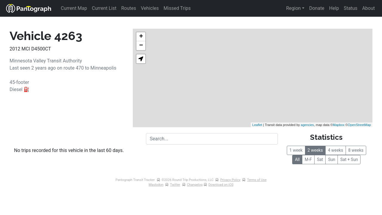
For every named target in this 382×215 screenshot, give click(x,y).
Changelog (194, 185)
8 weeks (355, 150)
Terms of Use (257, 180)
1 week (296, 150)
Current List (104, 8)
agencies (307, 125)
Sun (331, 159)
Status (351, 8)
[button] (140, 58)
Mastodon (156, 185)
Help (334, 8)
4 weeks (335, 150)
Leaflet (257, 125)
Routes (128, 8)
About (368, 8)
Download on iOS (220, 185)
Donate (316, 8)
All (297, 159)
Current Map (74, 8)
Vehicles (150, 8)
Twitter (175, 185)
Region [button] (293, 8)
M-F (308, 159)
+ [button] (141, 36)
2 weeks (315, 150)
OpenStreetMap (359, 125)
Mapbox (338, 125)
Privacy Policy (230, 180)
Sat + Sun (349, 159)
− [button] (141, 45)
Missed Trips (177, 8)
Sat (320, 159)
